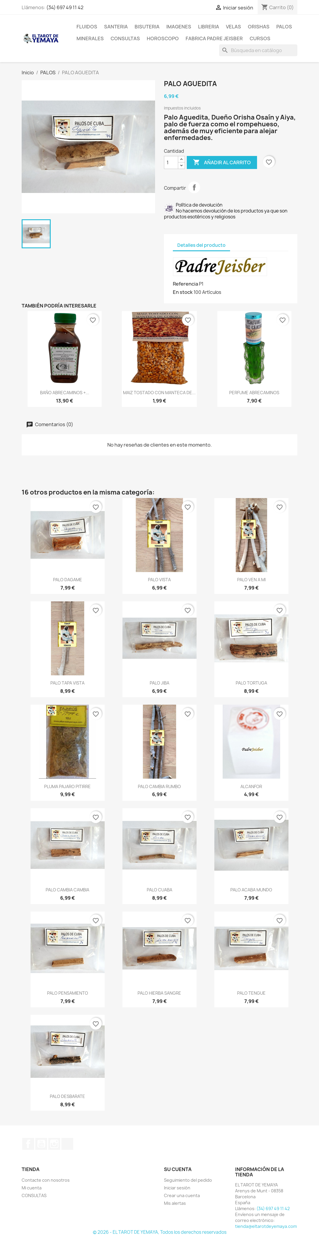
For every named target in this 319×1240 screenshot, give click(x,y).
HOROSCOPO (163, 38)
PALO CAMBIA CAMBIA (67, 890)
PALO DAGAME (67, 579)
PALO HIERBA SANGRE (159, 993)
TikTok (67, 1144)
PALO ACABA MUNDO (251, 890)
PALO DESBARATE (67, 1096)
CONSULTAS (125, 38)
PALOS (284, 26)
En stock (183, 292)
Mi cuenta (32, 1188)
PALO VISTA (159, 579)
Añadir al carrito (222, 162)
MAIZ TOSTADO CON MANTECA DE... (159, 392)
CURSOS (260, 38)
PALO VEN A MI (251, 579)
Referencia (185, 284)
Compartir (194, 187)
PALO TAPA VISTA (67, 683)
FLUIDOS (86, 26)
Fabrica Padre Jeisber (214, 38)
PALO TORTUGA (251, 683)
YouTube (41, 1144)
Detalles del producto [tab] (201, 245)
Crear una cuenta (182, 1195)
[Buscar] (258, 50)
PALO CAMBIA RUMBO (159, 786)
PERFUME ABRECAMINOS (254, 392)
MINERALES (90, 38)
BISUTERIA (147, 26)
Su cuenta (178, 1169)
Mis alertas (175, 1203)
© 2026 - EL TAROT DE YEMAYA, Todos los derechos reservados (160, 1232)
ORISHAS (258, 26)
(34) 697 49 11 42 (65, 7)
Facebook (28, 1144)
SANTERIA (116, 26)
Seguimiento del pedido (188, 1180)
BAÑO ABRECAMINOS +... (64, 392)
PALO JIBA (159, 683)
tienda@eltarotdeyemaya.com (266, 1226)
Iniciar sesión (177, 1188)
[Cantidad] (171, 162)
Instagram (54, 1144)
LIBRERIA (208, 26)
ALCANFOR (251, 786)
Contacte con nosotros (46, 1180)
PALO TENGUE (251, 993)
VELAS (233, 26)
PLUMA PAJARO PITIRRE (67, 786)
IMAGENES (178, 26)
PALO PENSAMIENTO (67, 993)
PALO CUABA (159, 890)
